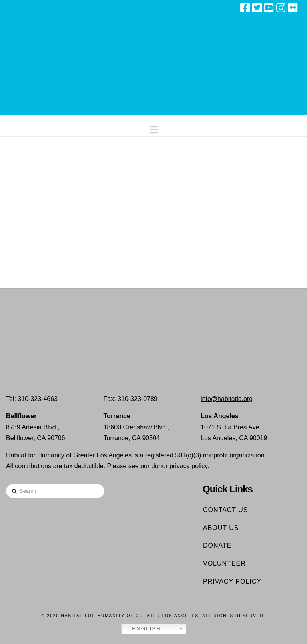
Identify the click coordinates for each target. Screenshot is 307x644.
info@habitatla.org (227, 398)
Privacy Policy (232, 581)
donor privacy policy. (180, 466)
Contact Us (225, 509)
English (142, 629)
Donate (217, 545)
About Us (221, 527)
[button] (154, 128)
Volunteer (224, 563)
